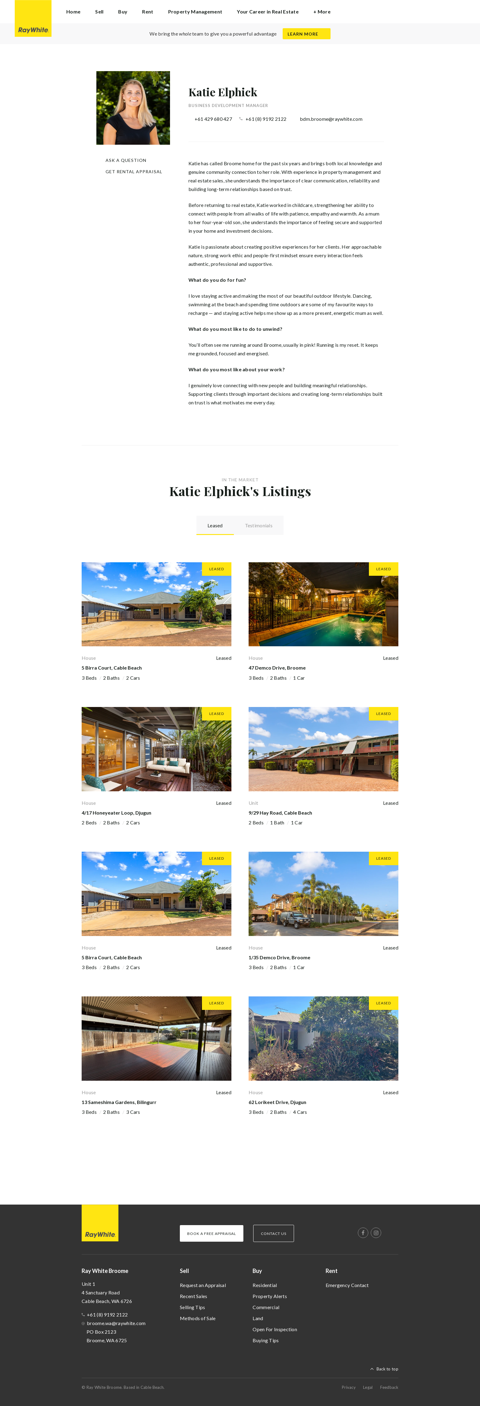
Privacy (349, 1387)
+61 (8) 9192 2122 (266, 119)
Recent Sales (193, 1296)
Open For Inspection (275, 1329)
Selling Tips (192, 1307)
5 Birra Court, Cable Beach (112, 668)
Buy (257, 1270)
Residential (265, 1285)
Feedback (389, 1387)
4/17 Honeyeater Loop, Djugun (116, 812)
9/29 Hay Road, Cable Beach (280, 812)
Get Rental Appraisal (134, 171)
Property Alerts (270, 1296)
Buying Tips (266, 1340)
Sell (184, 1270)
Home (73, 11)
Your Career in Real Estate (268, 11)
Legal (368, 1387)
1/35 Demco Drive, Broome (279, 957)
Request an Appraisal (203, 1285)
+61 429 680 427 (213, 119)
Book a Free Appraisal (211, 1233)
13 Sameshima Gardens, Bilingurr (119, 1102)
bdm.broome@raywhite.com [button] (331, 119)
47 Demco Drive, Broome (277, 668)
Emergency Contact (347, 1285)
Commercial (266, 1307)
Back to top (387, 1368)
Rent (332, 1270)
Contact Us (273, 1233)
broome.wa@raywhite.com (116, 1323)
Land (258, 1318)
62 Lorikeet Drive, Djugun (277, 1102)
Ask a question (126, 160)
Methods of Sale (198, 1318)
